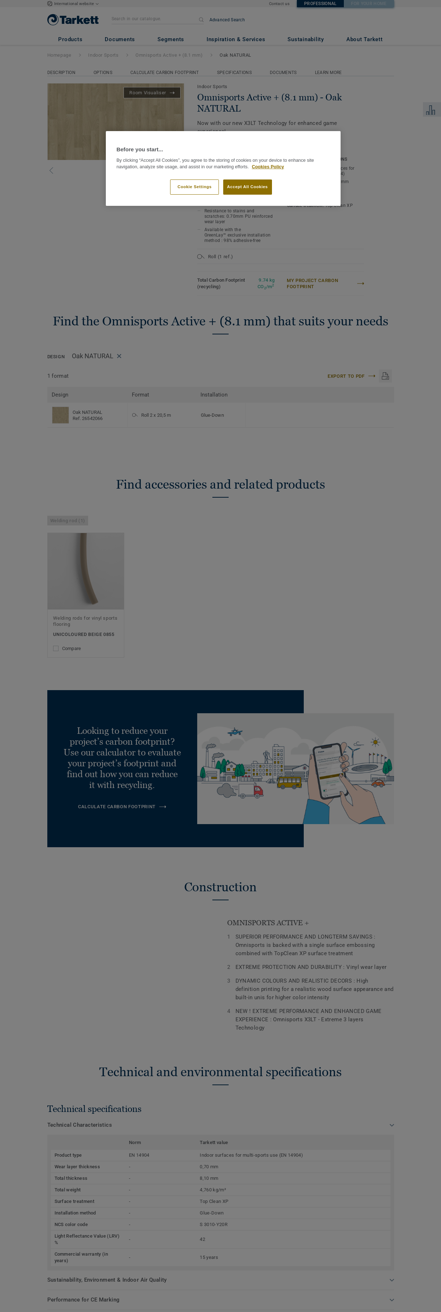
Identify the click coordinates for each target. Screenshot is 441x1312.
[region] (223, 168)
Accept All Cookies (247, 187)
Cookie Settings (194, 187)
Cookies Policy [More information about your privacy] (268, 166)
